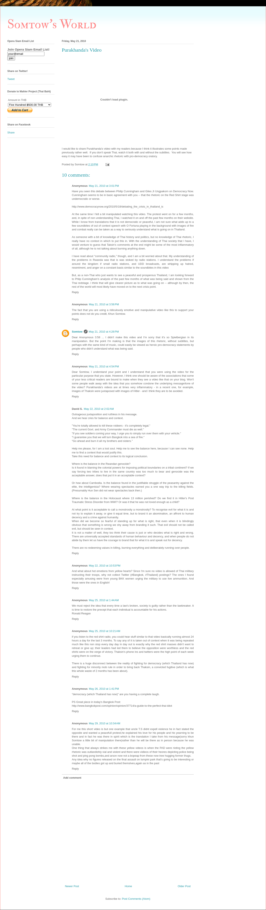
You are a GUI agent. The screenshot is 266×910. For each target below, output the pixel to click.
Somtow (77, 331)
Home (128, 886)
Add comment (72, 777)
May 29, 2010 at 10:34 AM (104, 723)
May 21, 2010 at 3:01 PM (104, 185)
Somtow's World (51, 24)
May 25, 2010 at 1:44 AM (104, 600)
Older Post (184, 886)
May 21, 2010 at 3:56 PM (104, 304)
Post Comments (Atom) (136, 898)
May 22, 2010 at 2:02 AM (99, 408)
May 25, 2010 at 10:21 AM (104, 631)
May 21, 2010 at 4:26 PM (104, 331)
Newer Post (72, 886)
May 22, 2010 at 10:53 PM (104, 565)
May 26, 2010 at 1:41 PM (104, 688)
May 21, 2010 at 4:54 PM (104, 366)
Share (11, 132)
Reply (75, 292)
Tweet (11, 79)
